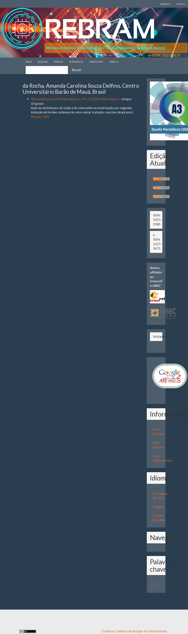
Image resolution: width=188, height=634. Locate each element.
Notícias (58, 61)
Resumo (36, 117)
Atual (28, 61)
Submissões (96, 61)
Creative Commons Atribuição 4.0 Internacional (134, 631)
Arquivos (43, 61)
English (158, 507)
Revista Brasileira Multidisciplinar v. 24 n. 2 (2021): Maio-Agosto (75, 99)
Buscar (76, 70)
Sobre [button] (113, 61)
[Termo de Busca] (47, 70)
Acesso (181, 3)
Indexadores (76, 61)
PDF (46, 117)
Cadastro (165, 3)
